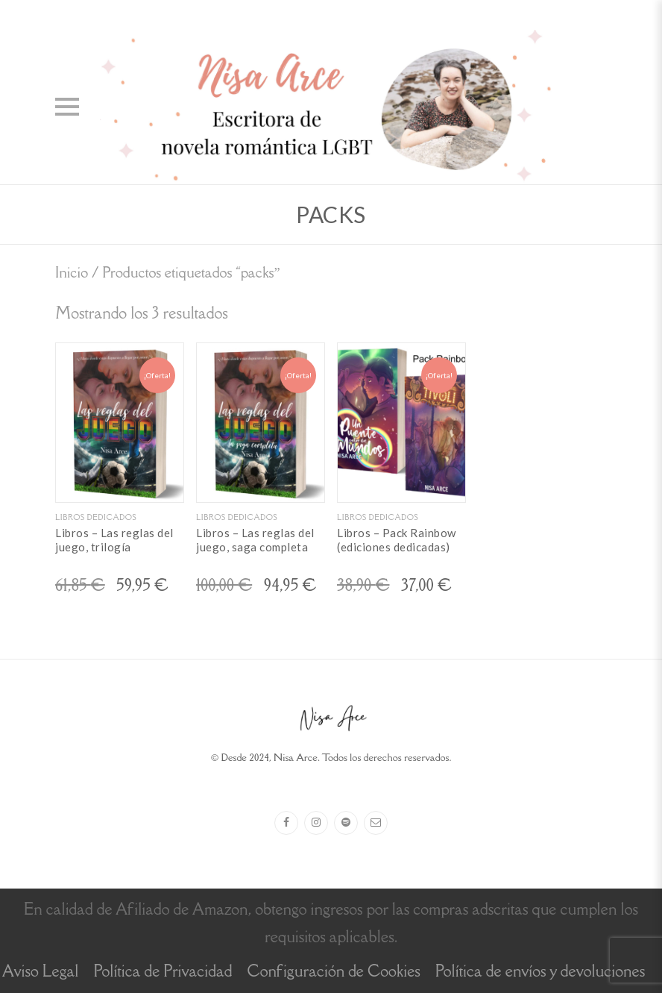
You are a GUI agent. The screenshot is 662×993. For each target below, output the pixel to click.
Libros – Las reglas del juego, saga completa (255, 540)
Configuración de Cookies (333, 971)
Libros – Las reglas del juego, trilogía (114, 540)
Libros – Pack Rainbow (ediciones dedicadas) (396, 540)
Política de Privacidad (162, 971)
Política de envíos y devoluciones (540, 971)
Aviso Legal (40, 971)
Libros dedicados (95, 517)
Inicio (71, 272)
